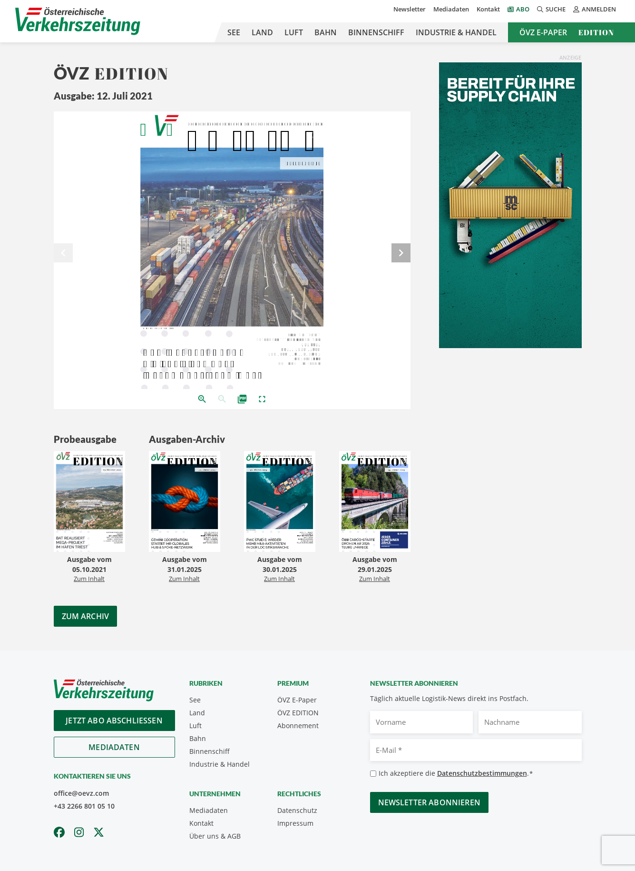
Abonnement (298, 725)
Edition (596, 32)
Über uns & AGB (215, 836)
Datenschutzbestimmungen (482, 773)
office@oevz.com (81, 793)
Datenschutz (297, 810)
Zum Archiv (85, 616)
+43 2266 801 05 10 (84, 806)
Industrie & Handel (456, 32)
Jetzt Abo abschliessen (114, 720)
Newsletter (409, 9)
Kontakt (488, 9)
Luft (293, 32)
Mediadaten (451, 9)
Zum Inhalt (89, 578)
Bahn (325, 32)
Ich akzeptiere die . (456, 774)
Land (262, 32)
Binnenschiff (376, 32)
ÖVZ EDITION (298, 712)
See (233, 32)
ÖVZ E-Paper (543, 32)
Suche (551, 9)
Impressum (295, 823)
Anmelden (594, 9)
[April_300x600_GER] (510, 204)
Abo (522, 9)
